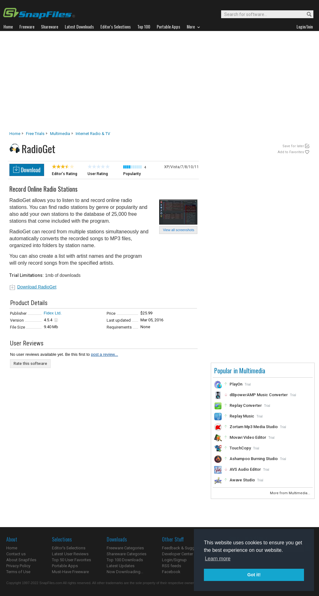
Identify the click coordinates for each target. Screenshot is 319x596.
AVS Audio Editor (245, 469)
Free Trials (35, 133)
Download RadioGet (36, 286)
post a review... (104, 354)
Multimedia (60, 133)
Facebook (171, 571)
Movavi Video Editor (248, 437)
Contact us (16, 554)
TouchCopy (240, 448)
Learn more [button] (217, 558)
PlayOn (236, 384)
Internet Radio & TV (93, 133)
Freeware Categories (125, 548)
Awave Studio (242, 480)
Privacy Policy (18, 565)
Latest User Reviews (70, 554)
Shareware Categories (126, 554)
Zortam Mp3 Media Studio (254, 426)
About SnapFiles (21, 559)
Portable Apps (65, 565)
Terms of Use (18, 571)
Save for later (293, 146)
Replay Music (242, 416)
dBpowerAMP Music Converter (259, 394)
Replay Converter (246, 405)
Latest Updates (120, 565)
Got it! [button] (254, 574)
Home (14, 133)
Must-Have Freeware (70, 571)
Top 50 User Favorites (71, 559)
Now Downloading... (125, 571)
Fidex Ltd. (53, 313)
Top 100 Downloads (125, 559)
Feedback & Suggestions (185, 548)
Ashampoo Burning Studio (254, 458)
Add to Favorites (291, 152)
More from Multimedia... (290, 493)
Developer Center (177, 554)
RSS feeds (171, 565)
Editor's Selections (68, 548)
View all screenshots (178, 230)
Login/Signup (174, 559)
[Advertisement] (159, 83)
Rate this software (30, 363)
